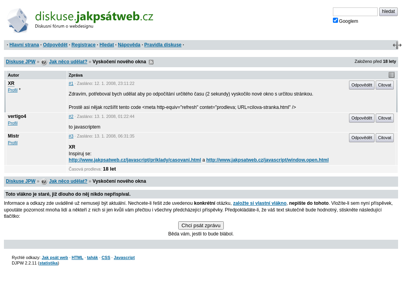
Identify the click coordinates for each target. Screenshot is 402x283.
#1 (71, 83)
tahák (92, 257)
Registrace (83, 45)
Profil (13, 90)
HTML (77, 257)
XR (11, 83)
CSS (106, 257)
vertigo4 (17, 116)
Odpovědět (55, 45)
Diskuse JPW (20, 61)
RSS (151, 62)
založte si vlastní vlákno (260, 203)
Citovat (384, 85)
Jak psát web (55, 257)
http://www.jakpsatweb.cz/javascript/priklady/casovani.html (135, 160)
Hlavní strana (24, 45)
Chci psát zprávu (200, 225)
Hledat (106, 45)
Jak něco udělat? (68, 61)
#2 (71, 116)
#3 (71, 136)
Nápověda (129, 45)
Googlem (345, 21)
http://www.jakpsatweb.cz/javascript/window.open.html (267, 160)
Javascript (124, 257)
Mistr (13, 136)
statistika (48, 263)
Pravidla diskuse (163, 45)
